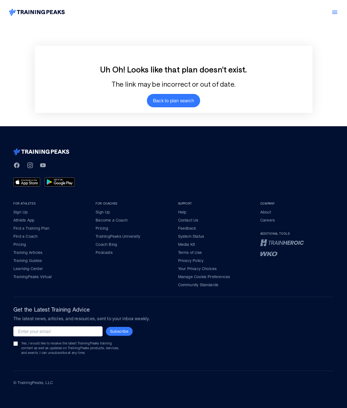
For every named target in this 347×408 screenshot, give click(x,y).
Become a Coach (112, 220)
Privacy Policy (191, 260)
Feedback (187, 228)
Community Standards (198, 285)
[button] (173, 100)
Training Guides (27, 260)
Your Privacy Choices (197, 268)
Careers (267, 220)
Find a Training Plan (31, 228)
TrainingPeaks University (118, 236)
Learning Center (28, 268)
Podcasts (104, 252)
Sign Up (20, 212)
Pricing (19, 244)
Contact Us (188, 220)
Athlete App (23, 220)
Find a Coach (25, 236)
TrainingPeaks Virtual (32, 277)
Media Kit (186, 244)
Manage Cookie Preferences (204, 277)
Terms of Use (190, 252)
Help (182, 212)
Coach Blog (106, 244)
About (265, 212)
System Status (191, 236)
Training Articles (27, 252)
